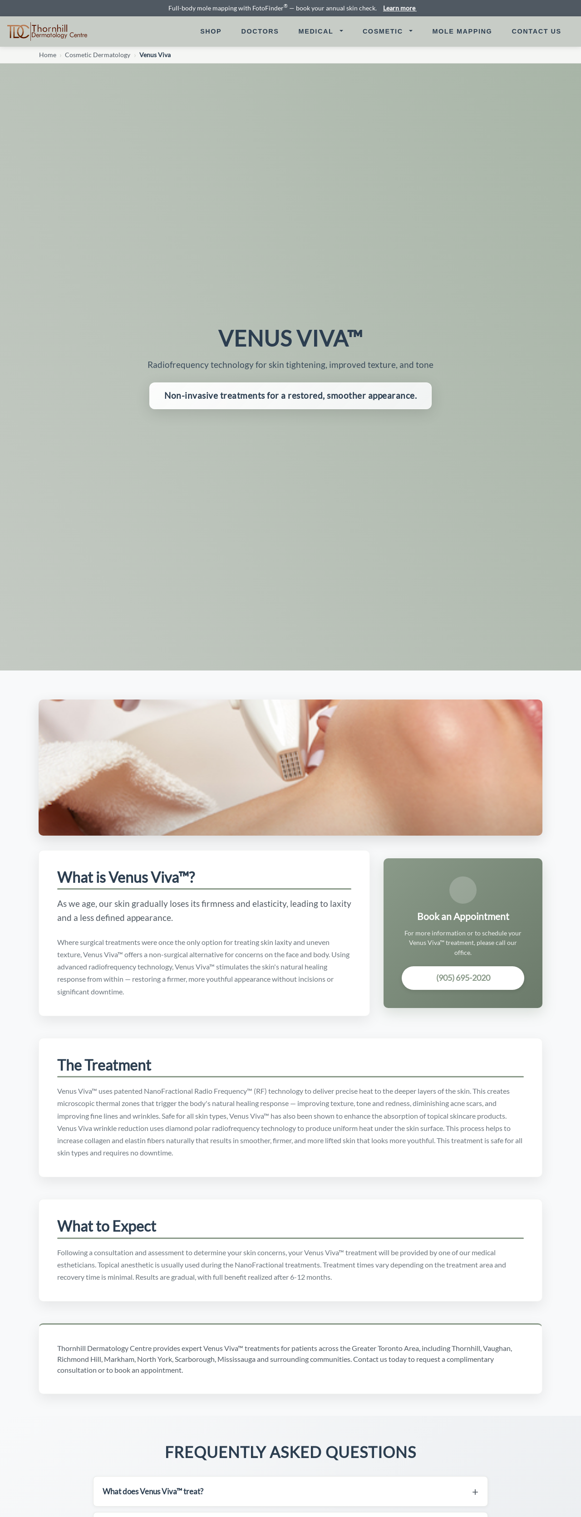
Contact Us (540, 30)
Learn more (403, 8)
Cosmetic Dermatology (97, 55)
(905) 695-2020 (463, 978)
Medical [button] (317, 31)
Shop (211, 31)
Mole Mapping (465, 30)
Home (47, 55)
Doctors (263, 30)
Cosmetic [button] (384, 31)
